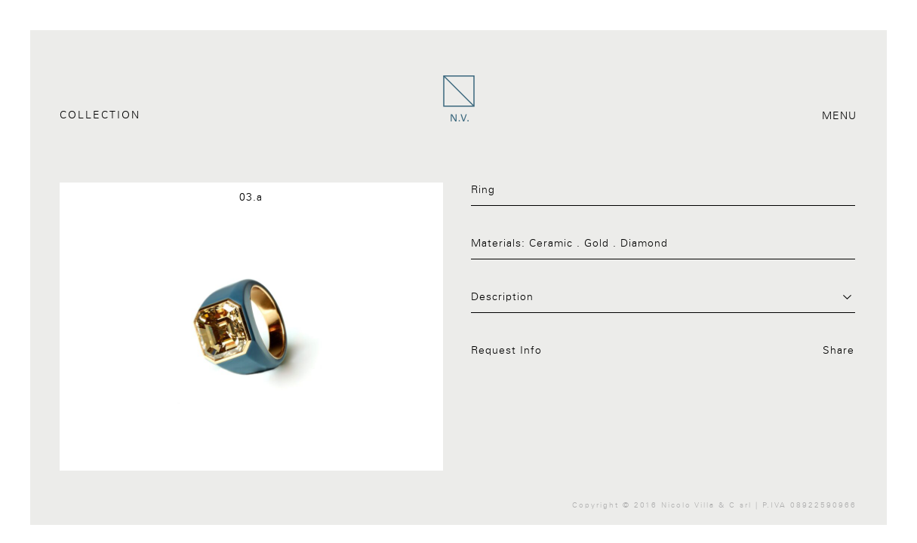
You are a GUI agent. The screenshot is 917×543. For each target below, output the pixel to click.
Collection (100, 115)
